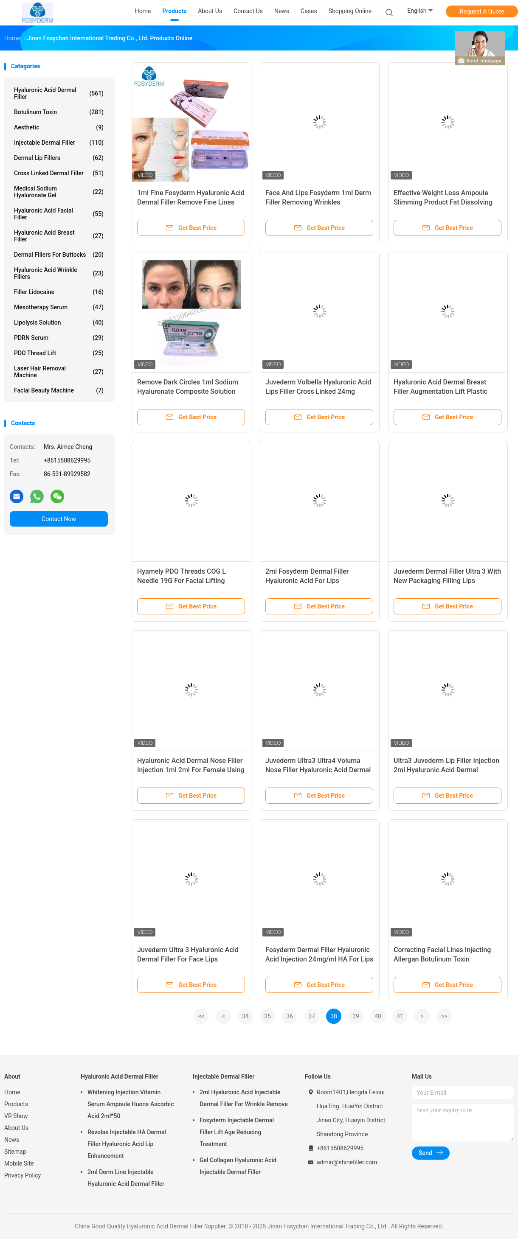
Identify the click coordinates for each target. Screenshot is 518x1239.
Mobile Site (19, 1163)
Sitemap (15, 1151)
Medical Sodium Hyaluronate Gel (59, 192)
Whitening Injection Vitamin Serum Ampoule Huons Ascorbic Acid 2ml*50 (130, 1104)
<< (201, 1016)
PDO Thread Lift (59, 353)
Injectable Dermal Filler (59, 142)
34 (245, 1016)
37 (311, 1016)
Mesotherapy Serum (59, 307)
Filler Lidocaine (59, 292)
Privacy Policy (22, 1175)
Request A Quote (482, 11)
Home (12, 1092)
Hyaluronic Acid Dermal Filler (59, 93)
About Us (16, 1127)
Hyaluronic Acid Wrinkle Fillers (59, 273)
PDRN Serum (59, 338)
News (11, 1139)
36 (289, 1016)
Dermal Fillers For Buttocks (59, 254)
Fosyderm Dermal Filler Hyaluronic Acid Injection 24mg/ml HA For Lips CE (319, 959)
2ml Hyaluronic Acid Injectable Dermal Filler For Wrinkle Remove (244, 1098)
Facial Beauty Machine (59, 390)
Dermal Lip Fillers (59, 158)
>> (444, 1016)
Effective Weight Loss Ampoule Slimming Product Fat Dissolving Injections (443, 202)
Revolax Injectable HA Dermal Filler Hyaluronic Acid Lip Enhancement (126, 1144)
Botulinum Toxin (59, 112)
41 (400, 1016)
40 (377, 1016)
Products (16, 1104)
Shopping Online (350, 11)
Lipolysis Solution (59, 322)
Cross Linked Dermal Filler (59, 173)
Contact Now (59, 519)
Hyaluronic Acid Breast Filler (59, 236)
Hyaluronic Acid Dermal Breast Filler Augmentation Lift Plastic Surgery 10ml (440, 391)
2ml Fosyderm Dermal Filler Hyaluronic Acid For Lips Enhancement (307, 580)
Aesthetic (59, 127)
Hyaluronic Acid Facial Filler (59, 214)
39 (355, 1016)
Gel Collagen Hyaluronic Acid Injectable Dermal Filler (238, 1166)
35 (267, 1016)
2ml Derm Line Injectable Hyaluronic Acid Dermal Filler (125, 1178)
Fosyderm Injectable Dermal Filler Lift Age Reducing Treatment (237, 1132)
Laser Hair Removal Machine (59, 371)
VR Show (16, 1116)
